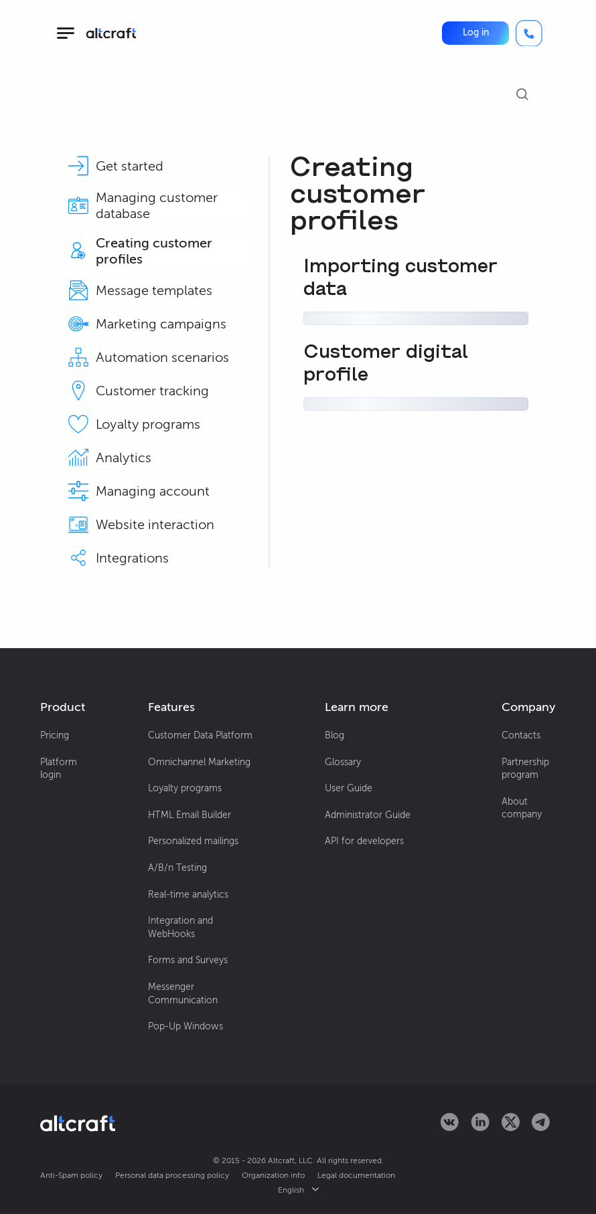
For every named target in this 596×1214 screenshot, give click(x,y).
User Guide (348, 788)
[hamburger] (65, 33)
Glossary (343, 762)
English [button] (298, 1190)
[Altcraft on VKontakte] (449, 1127)
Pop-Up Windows (185, 1026)
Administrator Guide (368, 815)
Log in (476, 32)
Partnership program (525, 768)
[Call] (529, 33)
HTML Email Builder (189, 815)
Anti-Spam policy (71, 1175)
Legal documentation (356, 1175)
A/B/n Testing (177, 868)
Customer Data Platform (200, 735)
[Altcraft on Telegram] (541, 1127)
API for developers (364, 841)
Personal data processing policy (172, 1175)
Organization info (273, 1175)
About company (522, 808)
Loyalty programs (185, 788)
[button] (475, 32)
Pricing (54, 735)
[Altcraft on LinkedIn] (480, 1127)
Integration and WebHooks (180, 927)
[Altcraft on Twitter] (511, 1127)
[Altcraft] (111, 33)
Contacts (521, 735)
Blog (334, 735)
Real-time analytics (188, 894)
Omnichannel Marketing (199, 762)
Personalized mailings (193, 841)
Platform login (58, 768)
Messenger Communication (183, 993)
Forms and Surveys (188, 960)
